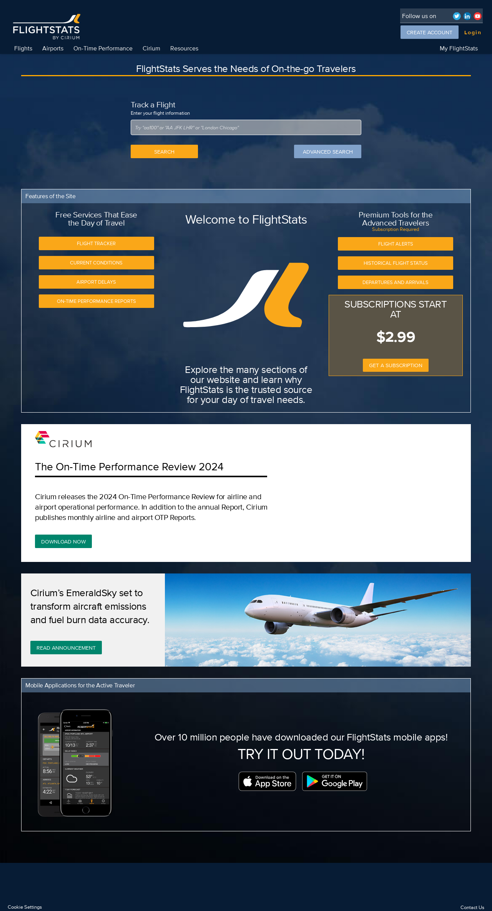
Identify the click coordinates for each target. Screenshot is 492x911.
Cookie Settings (25, 907)
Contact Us (472, 907)
